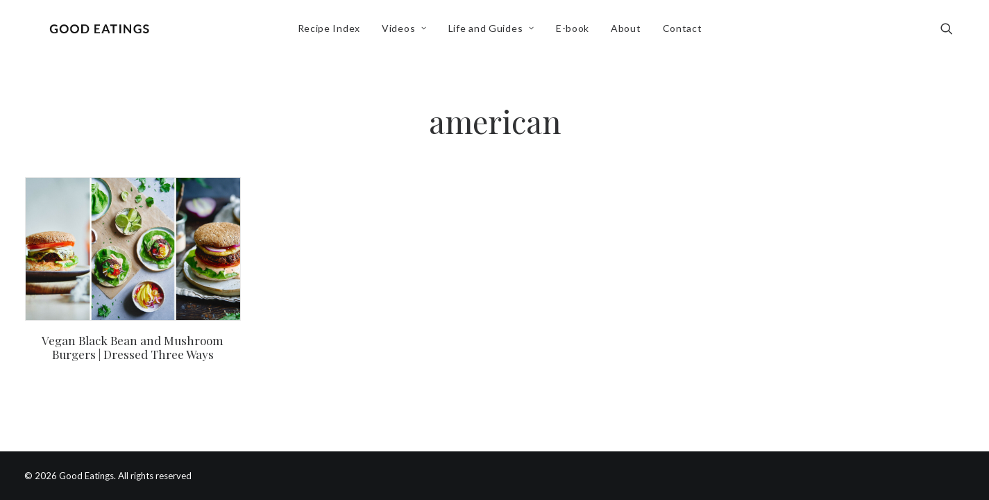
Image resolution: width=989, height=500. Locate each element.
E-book (576, 32)
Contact (686, 32)
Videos (407, 32)
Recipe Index (332, 32)
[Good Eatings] (102, 33)
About (629, 32)
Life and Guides (495, 32)
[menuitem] (332, 32)
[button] (952, 32)
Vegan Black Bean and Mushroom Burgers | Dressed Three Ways (132, 347)
